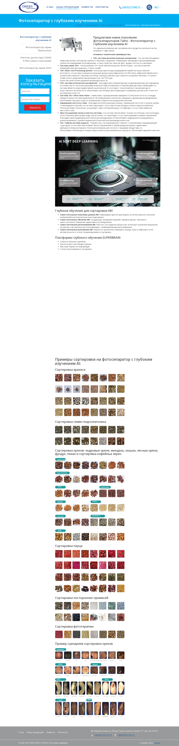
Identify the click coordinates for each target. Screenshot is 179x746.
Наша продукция (67, 7)
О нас (50, 7)
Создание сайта (146, 743)
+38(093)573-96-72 (125, 735)
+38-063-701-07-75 (103, 735)
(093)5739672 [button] (130, 7)
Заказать (35, 107)
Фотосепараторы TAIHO (112, 25)
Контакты (101, 7)
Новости (87, 7)
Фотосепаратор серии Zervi (35, 67)
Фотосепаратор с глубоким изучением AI (142, 25)
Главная (79, 25)
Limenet (157, 743)
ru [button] (157, 7)
